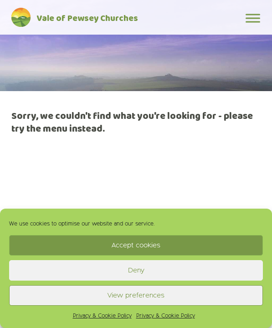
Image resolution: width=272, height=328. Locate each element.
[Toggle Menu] (253, 18)
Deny (136, 270)
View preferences (136, 295)
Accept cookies (136, 245)
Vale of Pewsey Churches (87, 19)
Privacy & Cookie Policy (102, 316)
